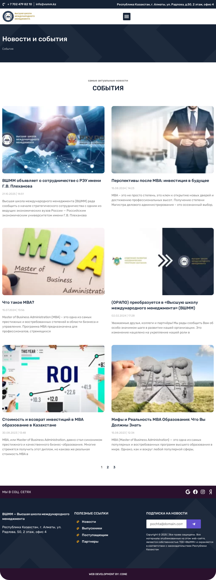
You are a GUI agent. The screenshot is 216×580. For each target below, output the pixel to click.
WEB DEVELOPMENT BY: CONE (108, 574)
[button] (126, 16)
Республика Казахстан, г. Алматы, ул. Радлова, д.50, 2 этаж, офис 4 (165, 4)
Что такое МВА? (18, 302)
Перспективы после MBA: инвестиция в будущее (160, 180)
